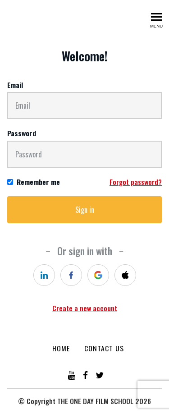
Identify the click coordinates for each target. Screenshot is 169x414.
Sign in (84, 209)
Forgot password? (136, 181)
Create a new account (84, 308)
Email (15, 84)
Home (61, 348)
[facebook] (71, 275)
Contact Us (104, 348)
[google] (98, 275)
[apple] (125, 275)
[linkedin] (44, 275)
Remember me (38, 181)
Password (21, 133)
